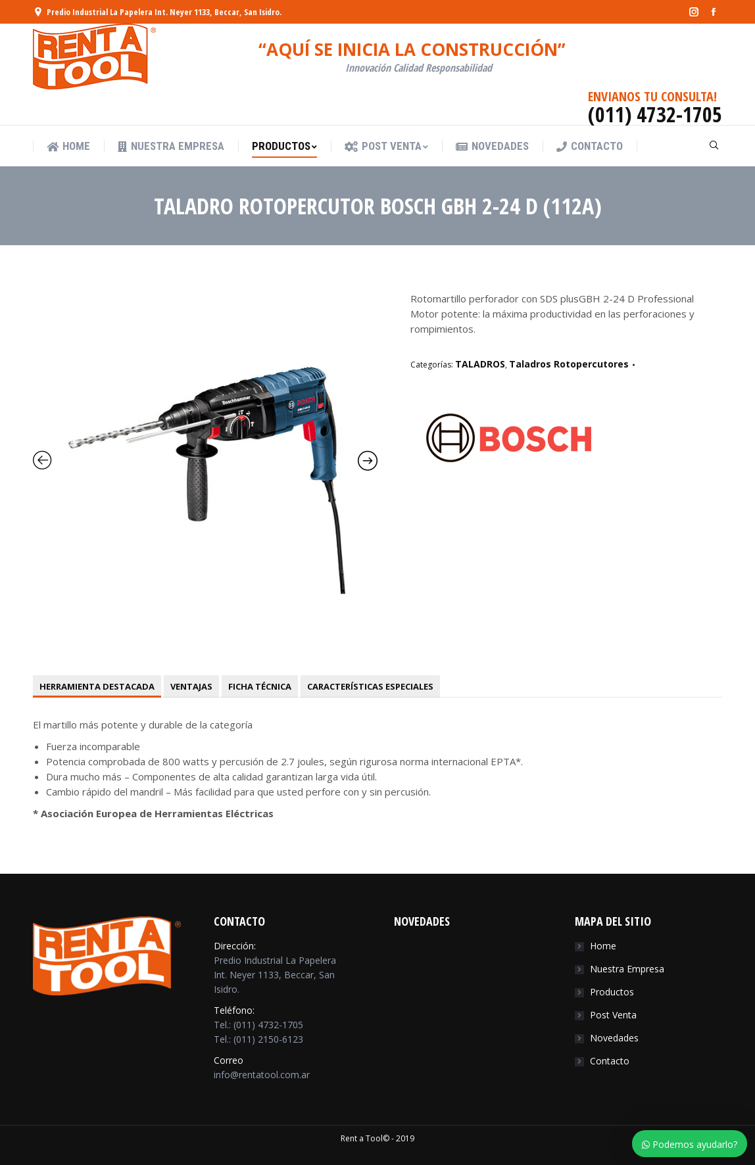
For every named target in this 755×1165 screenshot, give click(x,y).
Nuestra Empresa (627, 969)
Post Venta (613, 1015)
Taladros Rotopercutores (569, 364)
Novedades (614, 1038)
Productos (612, 992)
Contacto (609, 1061)
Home (603, 945)
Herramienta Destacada (97, 686)
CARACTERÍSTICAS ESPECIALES (370, 686)
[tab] (97, 686)
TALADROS (480, 364)
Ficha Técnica (259, 686)
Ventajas (191, 686)
